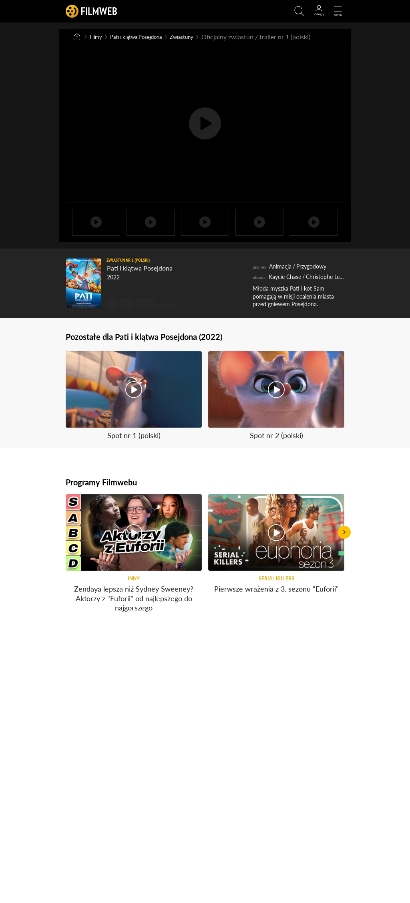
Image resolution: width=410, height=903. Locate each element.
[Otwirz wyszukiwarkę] (299, 11)
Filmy (97, 37)
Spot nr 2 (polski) (276, 436)
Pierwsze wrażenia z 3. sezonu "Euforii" (276, 599)
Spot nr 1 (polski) (134, 436)
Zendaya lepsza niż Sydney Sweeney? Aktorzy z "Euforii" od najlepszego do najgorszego (133, 608)
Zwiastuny (201, 37)
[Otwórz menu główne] (338, 11)
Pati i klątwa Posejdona (146, 37)
